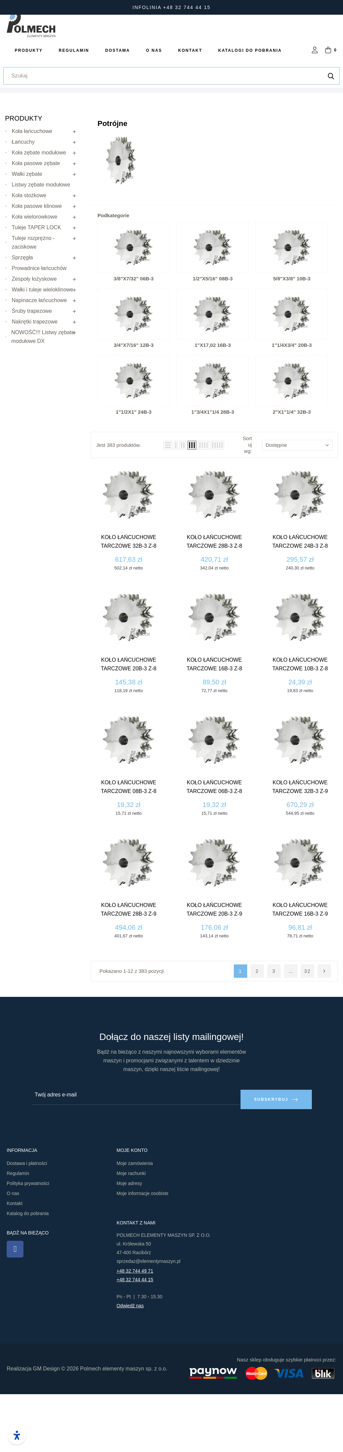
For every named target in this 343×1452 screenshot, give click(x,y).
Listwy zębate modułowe (41, 246)
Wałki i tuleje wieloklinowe (42, 351)
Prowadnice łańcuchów (39, 330)
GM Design (46, 1426)
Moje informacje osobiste (142, 1251)
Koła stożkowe (29, 257)
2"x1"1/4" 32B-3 (292, 474)
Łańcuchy (23, 204)
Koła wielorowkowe (34, 278)
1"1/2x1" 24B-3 (134, 474)
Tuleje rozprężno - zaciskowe (33, 304)
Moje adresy (129, 1241)
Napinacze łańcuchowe (39, 362)
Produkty (23, 180)
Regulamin (18, 1231)
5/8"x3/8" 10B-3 (292, 341)
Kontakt (14, 1261)
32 (307, 1033)
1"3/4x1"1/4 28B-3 (212, 474)
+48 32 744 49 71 (135, 1328)
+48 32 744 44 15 (135, 1337)
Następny (324, 1033)
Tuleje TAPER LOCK (36, 289)
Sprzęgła (22, 319)
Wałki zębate (27, 236)
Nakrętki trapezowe (35, 383)
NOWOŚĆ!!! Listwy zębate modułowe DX (43, 398)
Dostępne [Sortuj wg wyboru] (297, 507)
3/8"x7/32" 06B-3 (133, 341)
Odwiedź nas (130, 1363)
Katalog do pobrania (28, 1271)
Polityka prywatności (28, 1241)
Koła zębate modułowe (39, 214)
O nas (13, 1251)
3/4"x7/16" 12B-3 (133, 407)
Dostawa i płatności (27, 1221)
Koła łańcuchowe (32, 193)
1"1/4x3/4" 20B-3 (292, 407)
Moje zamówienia (135, 1221)
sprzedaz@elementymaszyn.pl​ (149, 1319)
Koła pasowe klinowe (37, 268)
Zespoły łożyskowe (34, 341)
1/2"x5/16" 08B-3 (212, 341)
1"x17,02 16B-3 (213, 407)
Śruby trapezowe (32, 373)
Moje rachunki (131, 1231)
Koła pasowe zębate (36, 225)
